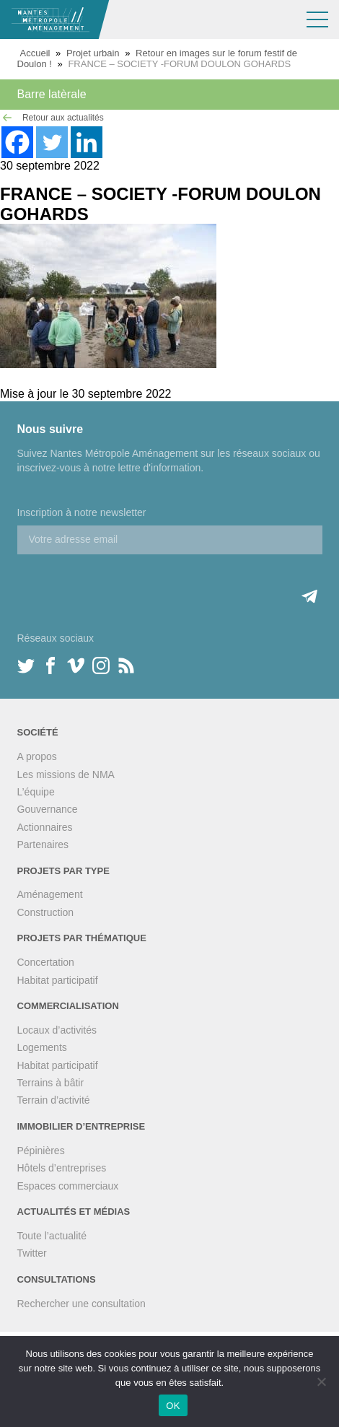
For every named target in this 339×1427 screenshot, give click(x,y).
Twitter (32, 1253)
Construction (45, 912)
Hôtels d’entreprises (62, 1168)
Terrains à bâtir (50, 1082)
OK (173, 1405)
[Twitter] (52, 142)
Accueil (35, 53)
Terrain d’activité (53, 1100)
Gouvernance (47, 809)
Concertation (45, 962)
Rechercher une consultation (81, 1303)
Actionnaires (45, 827)
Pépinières (41, 1150)
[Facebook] (17, 142)
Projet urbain (93, 53)
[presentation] (127, 582)
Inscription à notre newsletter (81, 512)
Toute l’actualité (52, 1235)
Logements (42, 1047)
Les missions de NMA (66, 774)
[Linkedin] (86, 142)
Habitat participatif (57, 980)
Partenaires (43, 844)
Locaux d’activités (57, 1030)
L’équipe (36, 792)
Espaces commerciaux (68, 1186)
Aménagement (50, 894)
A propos (37, 756)
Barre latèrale (52, 94)
